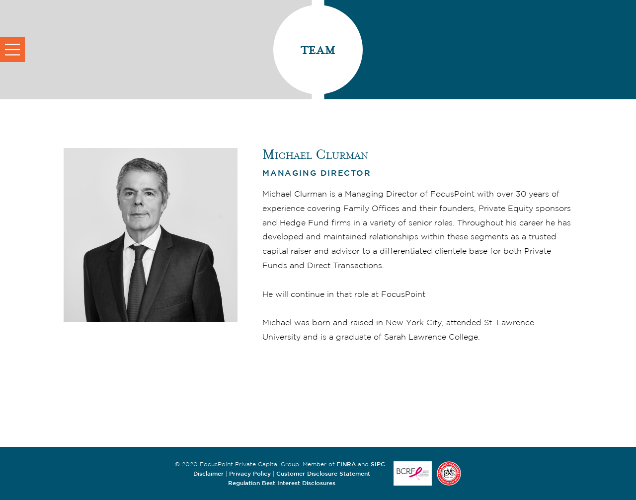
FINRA (346, 463)
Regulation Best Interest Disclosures (281, 482)
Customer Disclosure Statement (323, 473)
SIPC (378, 463)
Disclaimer (208, 473)
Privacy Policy (250, 473)
